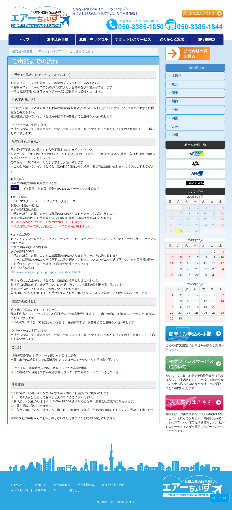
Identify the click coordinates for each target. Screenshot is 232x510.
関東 (175, 93)
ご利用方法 (39, 484)
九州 (175, 127)
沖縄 (175, 135)
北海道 (177, 76)
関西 (175, 101)
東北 (175, 84)
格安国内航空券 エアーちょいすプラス (38, 51)
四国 (175, 118)
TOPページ (18, 484)
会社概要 (40, 490)
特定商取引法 (86, 484)
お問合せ (74, 490)
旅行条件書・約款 (113, 484)
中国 (175, 109)
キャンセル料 (19, 490)
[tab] (195, 76)
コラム (57, 490)
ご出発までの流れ (81, 51)
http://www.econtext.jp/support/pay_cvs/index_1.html (45, 272)
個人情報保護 (62, 484)
